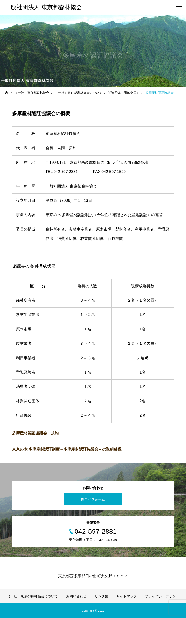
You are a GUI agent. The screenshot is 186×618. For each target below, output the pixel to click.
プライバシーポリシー (162, 596)
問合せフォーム (93, 499)
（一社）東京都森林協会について (32, 596)
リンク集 (101, 596)
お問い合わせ (76, 596)
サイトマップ (126, 596)
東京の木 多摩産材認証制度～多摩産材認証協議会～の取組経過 (67, 449)
